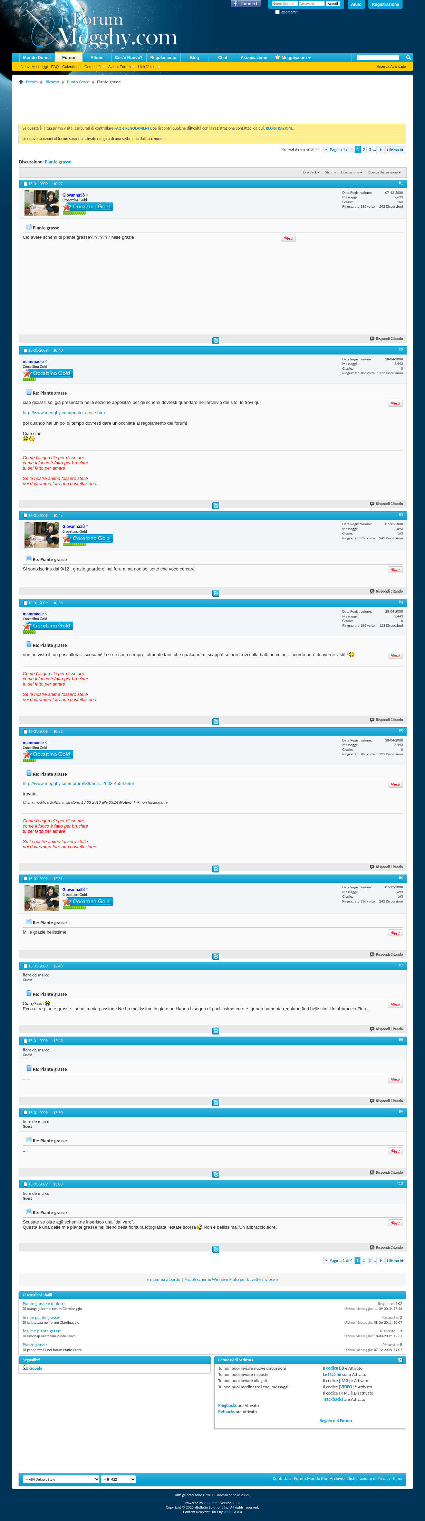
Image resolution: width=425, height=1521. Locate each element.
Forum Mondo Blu (310, 1478)
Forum (68, 57)
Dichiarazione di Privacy (368, 1478)
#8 (401, 1040)
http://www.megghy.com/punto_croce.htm (64, 412)
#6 (401, 878)
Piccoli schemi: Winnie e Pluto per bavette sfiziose (229, 1279)
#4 (401, 602)
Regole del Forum (335, 1420)
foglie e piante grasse (42, 1330)
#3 (401, 514)
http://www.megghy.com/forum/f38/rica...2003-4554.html (78, 783)
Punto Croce (78, 81)
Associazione (254, 57)
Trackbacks (333, 1399)
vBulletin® (211, 1503)
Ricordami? (286, 12)
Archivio (337, 1478)
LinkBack (310, 172)
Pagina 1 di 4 (341, 149)
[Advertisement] (144, 101)
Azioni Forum (119, 67)
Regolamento (163, 57)
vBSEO (228, 1512)
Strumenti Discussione (342, 172)
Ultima (395, 149)
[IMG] (344, 1380)
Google (35, 1368)
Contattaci (282, 1478)
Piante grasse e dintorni (44, 1303)
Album (96, 57)
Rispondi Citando (386, 339)
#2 (401, 349)
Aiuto (356, 4)
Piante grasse (58, 162)
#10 (400, 1183)
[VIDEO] (346, 1386)
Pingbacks (227, 1405)
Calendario (71, 67)
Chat (223, 57)
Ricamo (52, 81)
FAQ (55, 67)
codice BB (335, 1368)
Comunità (92, 67)
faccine (334, 1374)
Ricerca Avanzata (391, 66)
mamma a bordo (165, 1279)
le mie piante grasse (41, 1317)
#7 (401, 965)
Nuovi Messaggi (34, 67)
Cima (397, 1478)
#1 (401, 183)
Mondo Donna (37, 57)
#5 (401, 730)
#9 (401, 1111)
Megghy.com (291, 58)
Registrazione (385, 4)
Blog (194, 57)
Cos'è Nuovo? (129, 57)
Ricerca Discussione (383, 172)
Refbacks (226, 1411)
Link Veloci (147, 67)
